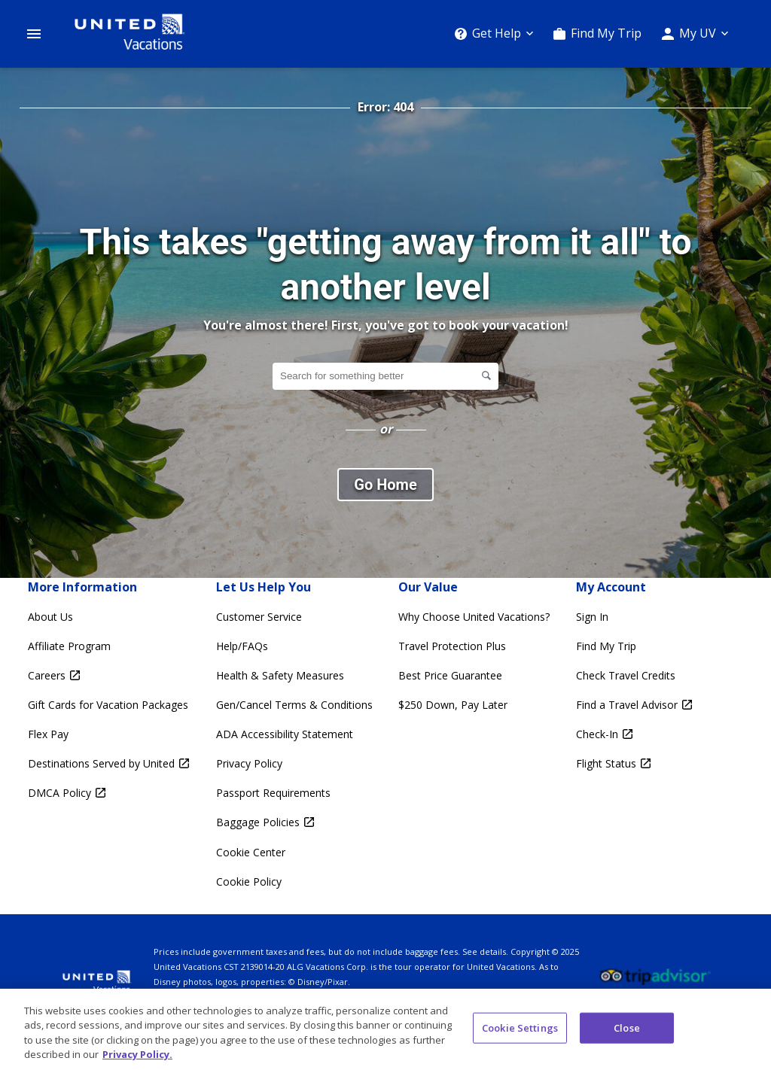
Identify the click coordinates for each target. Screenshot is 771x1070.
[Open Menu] (34, 34)
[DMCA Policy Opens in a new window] (109, 792)
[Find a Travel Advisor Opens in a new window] (634, 704)
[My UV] (695, 33)
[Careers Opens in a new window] (109, 675)
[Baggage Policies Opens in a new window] (294, 822)
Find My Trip (606, 33)
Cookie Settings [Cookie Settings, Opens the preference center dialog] (520, 1034)
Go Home (385, 485)
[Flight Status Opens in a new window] (634, 763)
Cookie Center (250, 852)
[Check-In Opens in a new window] (634, 734)
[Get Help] (494, 33)
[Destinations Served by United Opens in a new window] (109, 763)
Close (627, 1034)
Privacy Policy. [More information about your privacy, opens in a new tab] (137, 1061)
